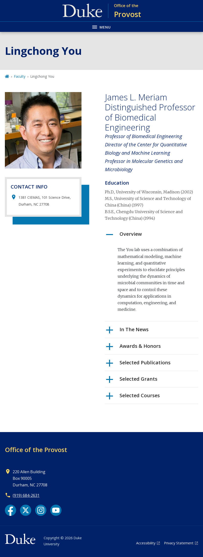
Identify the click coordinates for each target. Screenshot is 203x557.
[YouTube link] (55, 510)
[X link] (25, 510)
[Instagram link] (40, 510)
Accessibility (145, 543)
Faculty (19, 76)
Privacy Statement (178, 543)
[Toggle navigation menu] (101, 26)
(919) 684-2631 (26, 495)
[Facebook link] (10, 510)
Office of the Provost (36, 449)
